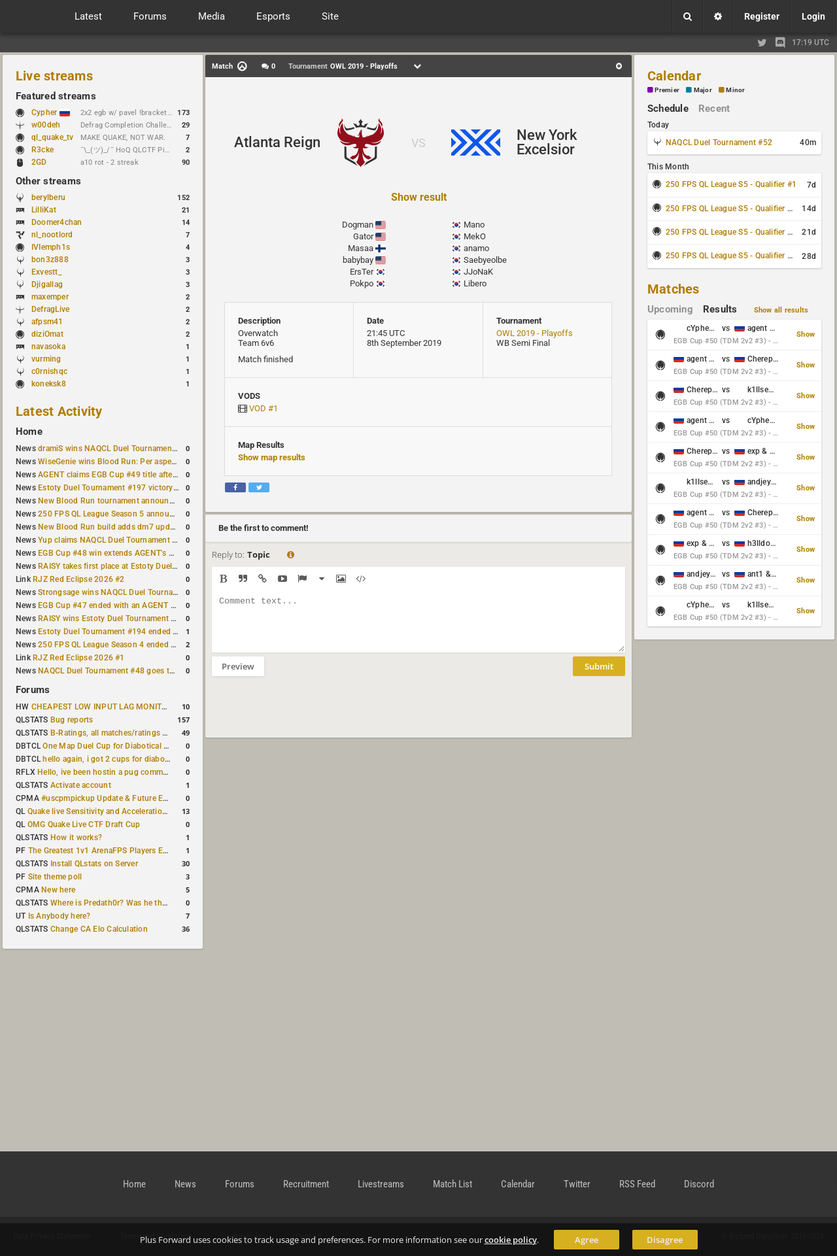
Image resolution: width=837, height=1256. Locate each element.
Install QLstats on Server (94, 863)
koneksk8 (48, 383)
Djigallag (47, 284)
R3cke (42, 149)
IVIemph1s (50, 247)
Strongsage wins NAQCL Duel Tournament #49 (122, 592)
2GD (39, 162)
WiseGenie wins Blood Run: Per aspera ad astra (123, 461)
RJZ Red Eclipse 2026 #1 (79, 657)
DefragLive (50, 309)
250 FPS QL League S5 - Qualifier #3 (731, 232)
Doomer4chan (56, 222)
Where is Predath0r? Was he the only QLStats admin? (146, 903)
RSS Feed (637, 1184)
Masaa (360, 248)
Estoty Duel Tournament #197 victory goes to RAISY (132, 487)
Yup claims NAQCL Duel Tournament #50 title (120, 540)
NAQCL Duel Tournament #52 (719, 142)
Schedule (668, 108)
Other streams (48, 181)
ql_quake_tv (52, 137)
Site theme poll (55, 876)
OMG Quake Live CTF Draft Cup (84, 824)
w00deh (45, 124)
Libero (475, 283)
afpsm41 (47, 321)
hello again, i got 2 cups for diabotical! (112, 759)
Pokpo (361, 283)
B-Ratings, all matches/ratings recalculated (128, 733)
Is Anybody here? (59, 916)
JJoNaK (478, 272)
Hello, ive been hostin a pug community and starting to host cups (156, 772)
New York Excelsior (547, 142)
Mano (474, 224)
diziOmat (47, 334)
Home (29, 431)
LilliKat (43, 209)
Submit (599, 676)
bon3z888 (50, 259)
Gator (363, 236)
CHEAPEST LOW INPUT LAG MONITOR (102, 706)
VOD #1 (263, 408)
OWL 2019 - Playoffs (534, 333)
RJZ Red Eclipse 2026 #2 (79, 579)
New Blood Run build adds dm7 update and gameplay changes (151, 527)
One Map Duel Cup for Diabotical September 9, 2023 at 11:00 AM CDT (170, 746)
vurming (46, 359)
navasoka (48, 346)
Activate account (80, 785)
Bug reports (72, 719)
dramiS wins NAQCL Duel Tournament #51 (114, 448)
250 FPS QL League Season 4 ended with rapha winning (139, 644)
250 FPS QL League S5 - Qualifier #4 (731, 255)
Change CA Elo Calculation (99, 929)
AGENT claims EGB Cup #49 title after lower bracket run (139, 474)
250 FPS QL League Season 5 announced (112, 513)
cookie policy (511, 1240)
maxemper (50, 296)
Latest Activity (59, 411)
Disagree (665, 1240)
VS (418, 143)
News (185, 1184)
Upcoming (670, 309)
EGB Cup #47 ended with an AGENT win (110, 605)
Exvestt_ (46, 272)
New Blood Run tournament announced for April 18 (131, 500)
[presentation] (311, 715)
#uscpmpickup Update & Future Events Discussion (133, 798)
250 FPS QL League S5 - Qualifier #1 (731, 184)
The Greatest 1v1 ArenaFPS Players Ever (101, 850)
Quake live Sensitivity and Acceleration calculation (118, 811)
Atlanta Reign (277, 142)
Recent (714, 108)
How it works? (76, 837)
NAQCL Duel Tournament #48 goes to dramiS (119, 670)
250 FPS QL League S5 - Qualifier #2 (731, 208)
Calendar (674, 76)
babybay (358, 260)
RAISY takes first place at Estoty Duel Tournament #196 (138, 566)
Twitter (577, 1184)
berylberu (48, 197)
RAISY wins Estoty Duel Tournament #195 (114, 618)
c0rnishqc (49, 371)
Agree (586, 1240)
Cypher (50, 112)
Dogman (357, 224)
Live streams (54, 76)
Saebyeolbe (485, 260)
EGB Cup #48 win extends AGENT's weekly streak (127, 553)
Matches (673, 289)
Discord (699, 1184)
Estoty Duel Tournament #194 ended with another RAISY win (148, 631)
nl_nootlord (52, 234)
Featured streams (56, 96)
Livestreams (381, 1184)
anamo (476, 248)
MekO (475, 236)
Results (720, 309)
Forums (33, 690)
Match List (452, 1184)
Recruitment (306, 1184)
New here (58, 889)
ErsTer (361, 272)
